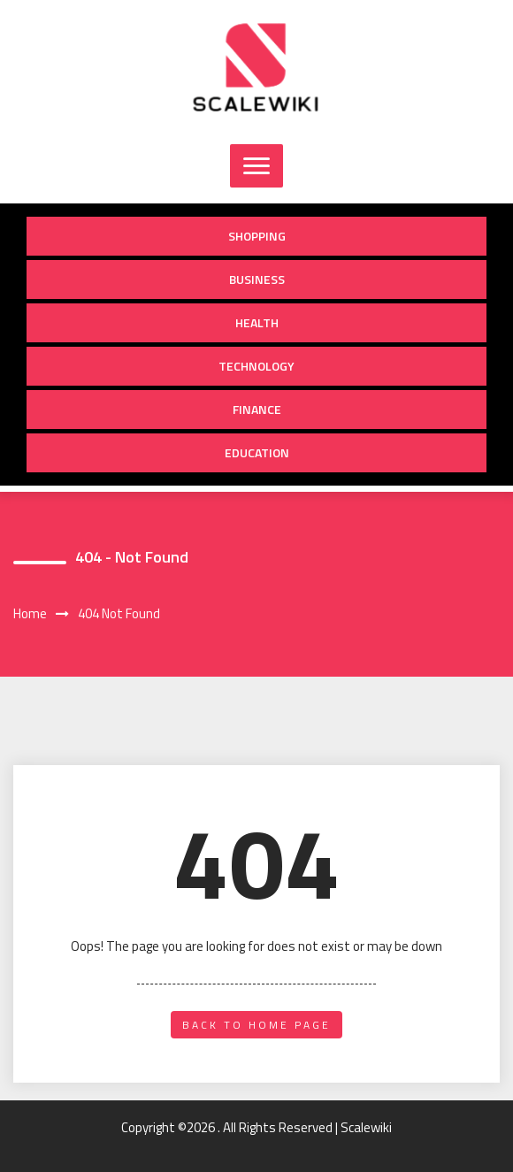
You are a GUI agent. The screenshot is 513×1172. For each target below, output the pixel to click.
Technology (256, 365)
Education (257, 452)
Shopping (257, 235)
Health (257, 322)
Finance (257, 409)
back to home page (256, 1024)
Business (257, 279)
